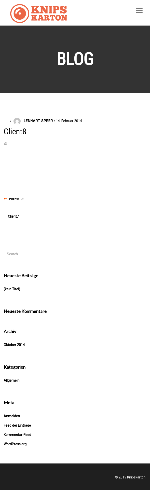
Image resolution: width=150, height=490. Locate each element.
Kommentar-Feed (17, 435)
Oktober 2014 (14, 345)
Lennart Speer (38, 121)
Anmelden (12, 416)
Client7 (13, 216)
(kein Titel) (12, 289)
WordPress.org (15, 444)
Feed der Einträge (17, 425)
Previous (16, 198)
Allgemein (11, 380)
